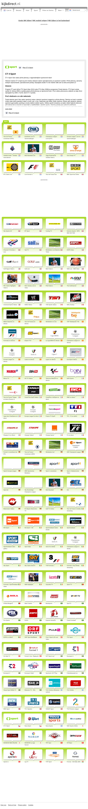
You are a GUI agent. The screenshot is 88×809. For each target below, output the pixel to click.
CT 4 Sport (6, 726)
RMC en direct (71, 397)
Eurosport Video (29, 673)
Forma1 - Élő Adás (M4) (73, 761)
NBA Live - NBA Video (73, 269)
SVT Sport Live (50, 656)
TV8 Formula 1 (50, 565)
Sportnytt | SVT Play (51, 673)
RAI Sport (6, 527)
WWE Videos (28, 304)
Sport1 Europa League (9, 471)
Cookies (30, 805)
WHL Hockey (70, 304)
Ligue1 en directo (51, 359)
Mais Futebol (28, 603)
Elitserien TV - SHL (30, 690)
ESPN (26, 620)
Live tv (7, 10)
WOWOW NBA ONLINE (10, 743)
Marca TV (6, 378)
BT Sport (27, 231)
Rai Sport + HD (29, 527)
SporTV (69, 603)
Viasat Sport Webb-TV (9, 690)
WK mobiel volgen (40, 20)
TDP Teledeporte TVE (73, 321)
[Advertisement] (44, 42)
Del (68, 490)
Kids (27, 10)
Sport (36, 10)
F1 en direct (70, 435)
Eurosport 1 (70, 656)
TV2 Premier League (73, 709)
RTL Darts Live (7, 174)
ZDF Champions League (74, 452)
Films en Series (47, 10)
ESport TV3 (28, 340)
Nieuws (18, 10)
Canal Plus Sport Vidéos (31, 397)
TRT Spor (48, 743)
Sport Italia (28, 546)
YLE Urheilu (70, 690)
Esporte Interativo (51, 620)
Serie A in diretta (50, 546)
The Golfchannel (71, 285)
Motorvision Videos (8, 509)
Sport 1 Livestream (51, 471)
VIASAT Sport (50, 709)
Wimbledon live (50, 452)
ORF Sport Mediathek (31, 637)
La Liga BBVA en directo (53, 340)
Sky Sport (6, 565)
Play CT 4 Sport (14, 113)
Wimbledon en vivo (51, 321)
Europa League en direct (32, 416)
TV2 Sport (70, 637)
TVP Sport (49, 761)
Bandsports (49, 603)
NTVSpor (69, 743)
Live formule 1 (29, 174)
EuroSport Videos (72, 359)
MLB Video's (49, 269)
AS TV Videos (29, 378)
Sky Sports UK (7, 231)
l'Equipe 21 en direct (9, 435)
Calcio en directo (29, 359)
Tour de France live (51, 174)
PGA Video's (49, 285)
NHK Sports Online (72, 726)
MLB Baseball (50, 490)
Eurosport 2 (6, 673)
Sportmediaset (71, 527)
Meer (60, 10)
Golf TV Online (50, 509)
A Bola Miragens (8, 603)
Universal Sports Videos (10, 304)
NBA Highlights (29, 584)
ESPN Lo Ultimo (8, 637)
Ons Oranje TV (71, 155)
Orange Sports (50, 435)
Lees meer (8, 109)
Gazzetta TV (49, 584)
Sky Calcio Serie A (30, 565)
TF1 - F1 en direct (72, 416)
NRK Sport (6, 709)
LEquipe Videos (29, 435)
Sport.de (5, 490)
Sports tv (5, 761)
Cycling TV (49, 231)
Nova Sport (28, 726)
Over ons (3, 805)
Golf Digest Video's (8, 269)
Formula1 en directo (9, 340)
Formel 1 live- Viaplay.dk (31, 656)
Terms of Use (12, 805)
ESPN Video (70, 250)
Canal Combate (71, 620)
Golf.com (27, 269)
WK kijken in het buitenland (59, 20)
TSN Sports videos (51, 304)
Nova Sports (49, 726)
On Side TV (6, 656)
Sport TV (69, 584)
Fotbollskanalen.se (72, 673)
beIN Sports (70, 378)
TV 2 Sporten (28, 709)
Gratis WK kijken (25, 20)
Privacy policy (22, 805)
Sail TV (27, 250)
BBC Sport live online (73, 174)
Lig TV (26, 761)
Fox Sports (6, 620)
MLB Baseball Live (30, 155)
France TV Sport (50, 416)
